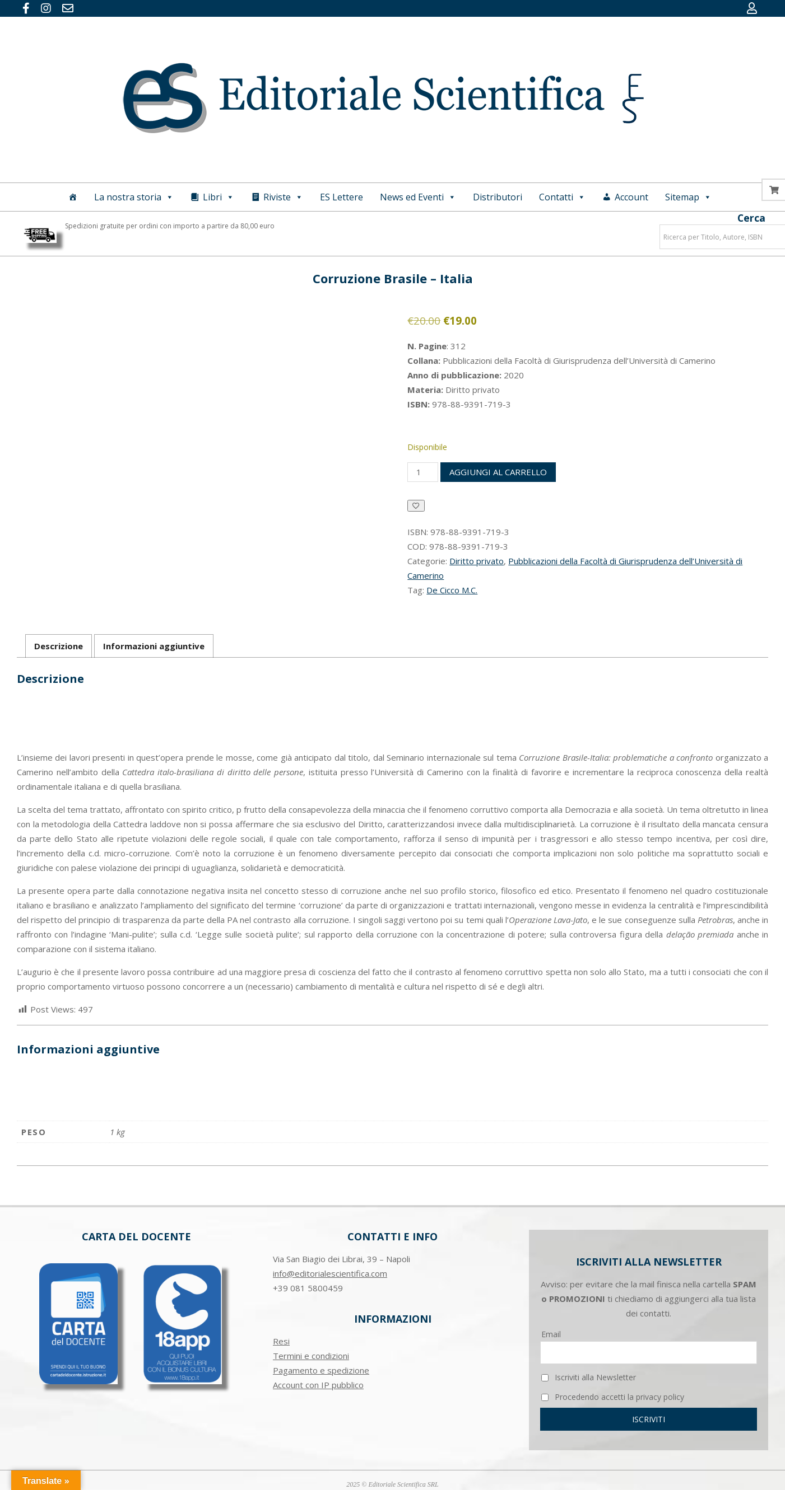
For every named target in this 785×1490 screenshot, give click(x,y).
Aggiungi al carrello (498, 471)
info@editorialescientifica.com (330, 1273)
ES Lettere (341, 197)
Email (551, 1334)
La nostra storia (134, 197)
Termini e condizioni (311, 1355)
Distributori (497, 197)
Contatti (562, 197)
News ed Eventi (418, 197)
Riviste (283, 197)
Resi (281, 1341)
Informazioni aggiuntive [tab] (154, 646)
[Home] (73, 197)
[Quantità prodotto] (422, 472)
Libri (218, 197)
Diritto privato (476, 560)
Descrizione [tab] (58, 646)
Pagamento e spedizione (321, 1370)
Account (631, 197)
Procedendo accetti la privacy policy (612, 1396)
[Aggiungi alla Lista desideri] (416, 506)
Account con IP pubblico (318, 1384)
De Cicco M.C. (451, 590)
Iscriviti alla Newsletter (588, 1377)
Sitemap (688, 197)
